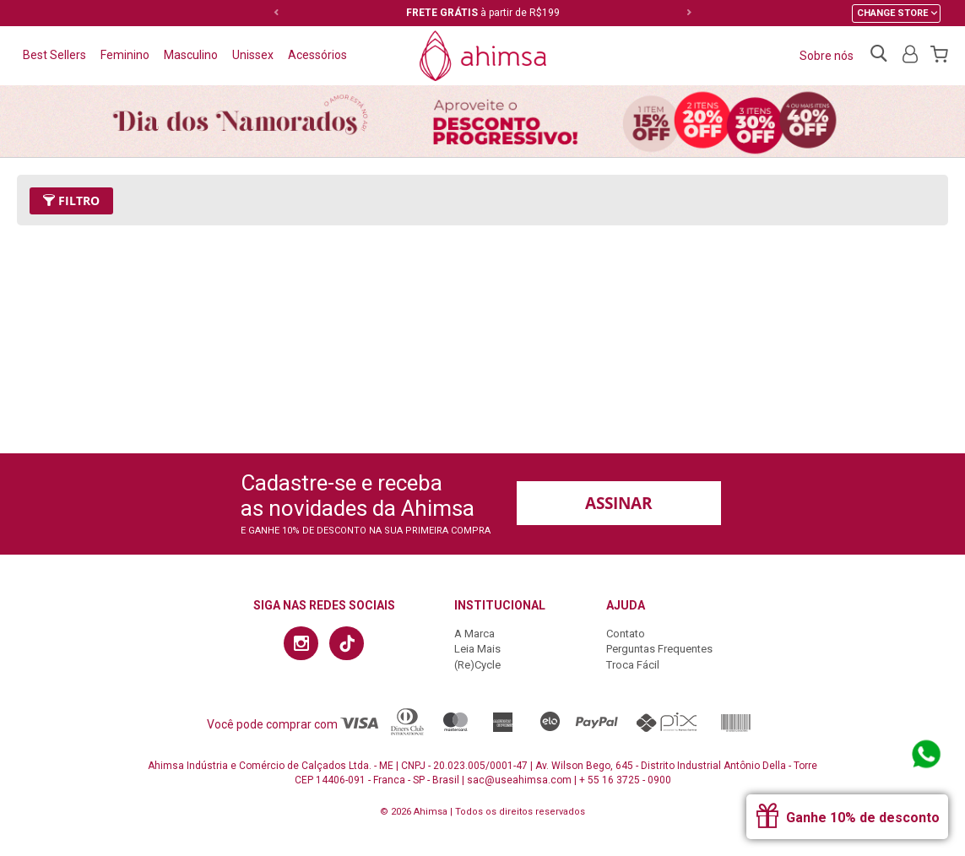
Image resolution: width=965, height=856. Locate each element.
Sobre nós (827, 55)
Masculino (191, 55)
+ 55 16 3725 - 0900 (625, 780)
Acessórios (317, 55)
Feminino (124, 55)
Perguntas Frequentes (659, 648)
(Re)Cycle (477, 664)
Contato (625, 633)
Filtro (71, 200)
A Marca (474, 633)
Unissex (253, 55)
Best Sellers (54, 55)
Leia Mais (477, 648)
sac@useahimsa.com (519, 780)
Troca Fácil (632, 664)
